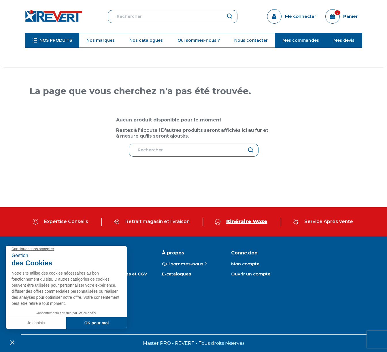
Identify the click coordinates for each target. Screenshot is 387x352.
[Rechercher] (172, 16)
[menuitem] (52, 40)
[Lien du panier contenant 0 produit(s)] (341, 16)
